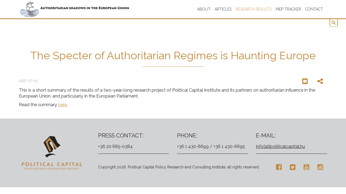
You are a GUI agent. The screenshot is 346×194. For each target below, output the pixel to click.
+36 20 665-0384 (115, 146)
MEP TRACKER (288, 9)
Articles (223, 9)
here (62, 104)
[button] (334, 23)
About (204, 9)
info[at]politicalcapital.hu (280, 146)
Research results (254, 9)
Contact (314, 9)
